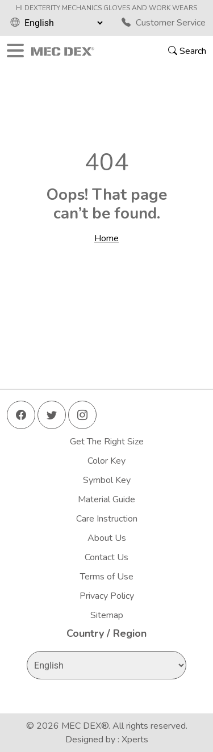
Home (106, 238)
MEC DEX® (84, 726)
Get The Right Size (107, 441)
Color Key (106, 461)
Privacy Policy (107, 596)
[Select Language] (63, 23)
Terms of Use (106, 576)
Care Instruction (106, 518)
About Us (106, 538)
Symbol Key (107, 480)
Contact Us (106, 557)
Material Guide (106, 499)
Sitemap (106, 615)
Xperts (135, 739)
